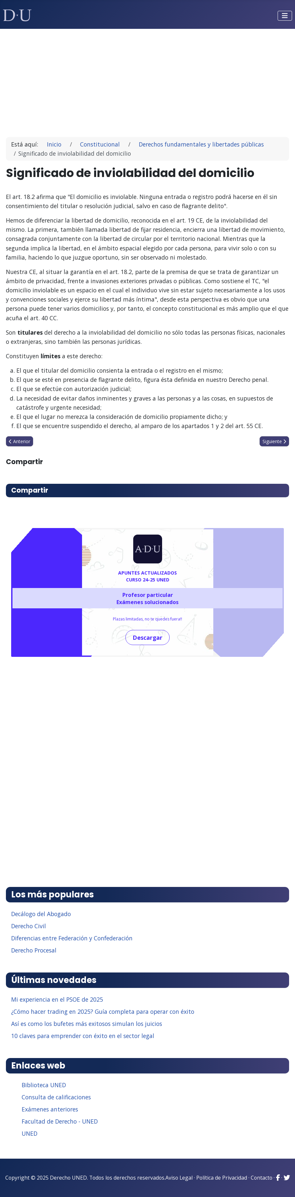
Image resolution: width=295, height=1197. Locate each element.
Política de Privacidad (221, 1177)
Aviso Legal (179, 1177)
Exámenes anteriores (50, 1109)
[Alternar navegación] (285, 16)
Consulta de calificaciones (56, 1097)
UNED (29, 1133)
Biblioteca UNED (44, 1085)
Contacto (261, 1177)
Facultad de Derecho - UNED (60, 1121)
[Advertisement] (147, 80)
